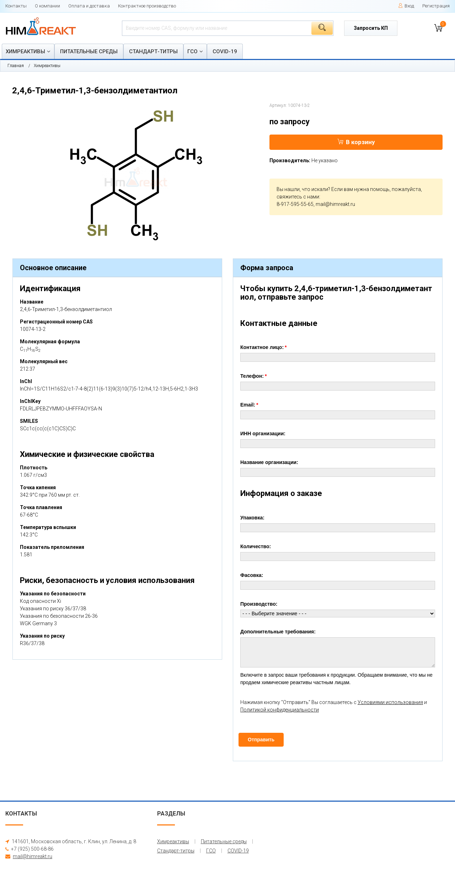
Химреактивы (25, 51)
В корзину (356, 142)
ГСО (192, 51)
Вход (406, 6)
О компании (47, 6)
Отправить (261, 739)
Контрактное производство (147, 6)
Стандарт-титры (153, 51)
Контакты (16, 6)
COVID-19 (225, 51)
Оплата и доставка (89, 6)
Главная (15, 65)
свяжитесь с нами (298, 197)
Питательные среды (89, 51)
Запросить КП (371, 28)
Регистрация (436, 6)
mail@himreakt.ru (335, 204)
